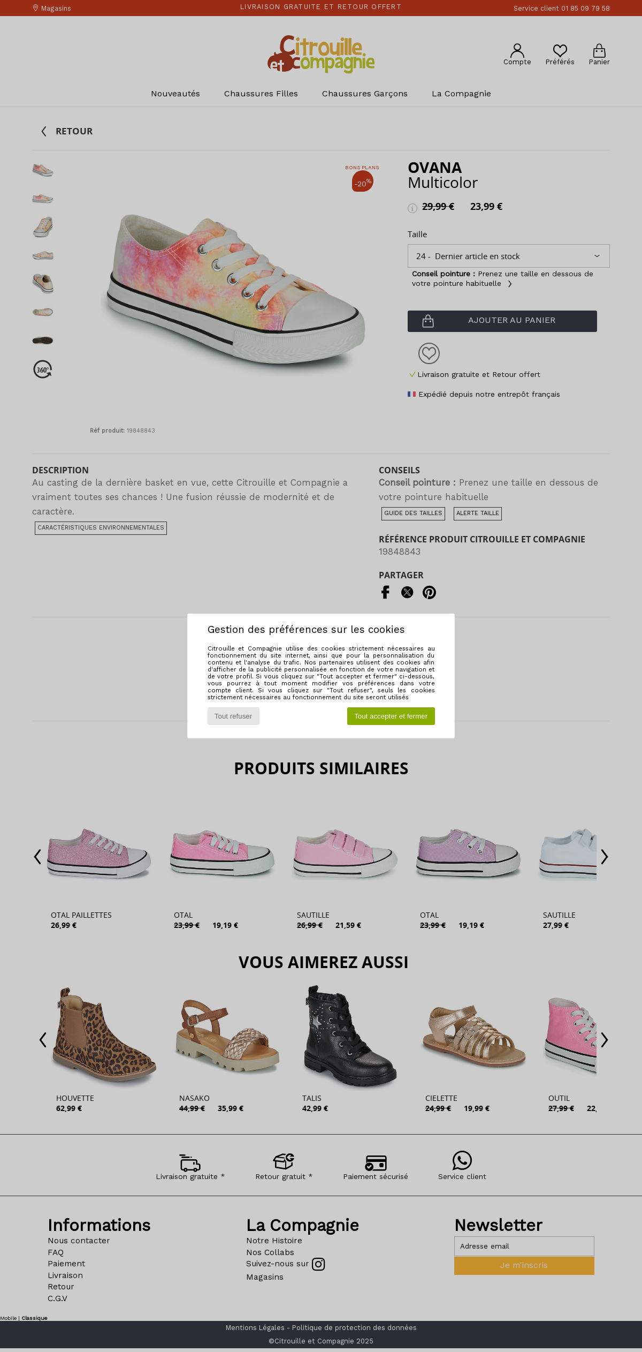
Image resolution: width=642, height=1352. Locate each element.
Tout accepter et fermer (390, 716)
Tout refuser (233, 716)
